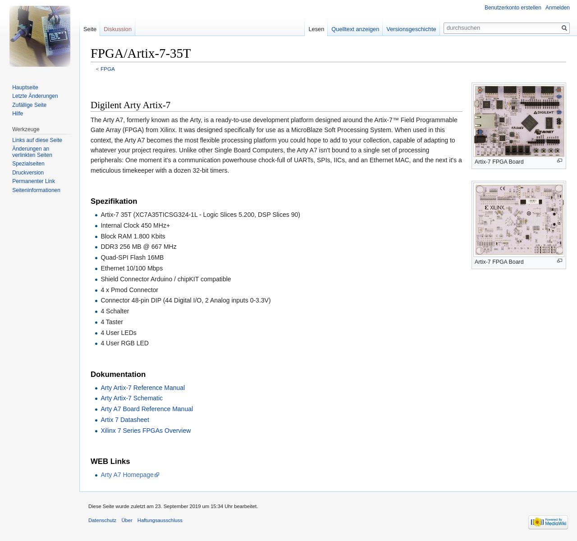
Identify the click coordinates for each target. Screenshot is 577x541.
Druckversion (28, 173)
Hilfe (17, 113)
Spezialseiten (28, 163)
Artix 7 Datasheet (125, 419)
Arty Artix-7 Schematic (132, 398)
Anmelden (557, 8)
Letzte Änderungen (35, 96)
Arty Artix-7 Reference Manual (143, 387)
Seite (89, 29)
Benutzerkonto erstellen (513, 8)
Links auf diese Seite (37, 140)
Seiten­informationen (36, 190)
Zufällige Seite (29, 105)
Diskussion (118, 29)
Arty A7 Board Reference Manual (147, 409)
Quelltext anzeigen (355, 29)
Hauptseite (25, 87)
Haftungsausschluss (160, 520)
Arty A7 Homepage (127, 474)
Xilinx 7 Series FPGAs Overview (146, 430)
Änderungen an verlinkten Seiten (32, 152)
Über (126, 520)
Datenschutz (102, 520)
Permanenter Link (33, 181)
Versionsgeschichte (411, 29)
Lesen (316, 29)
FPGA (108, 69)
